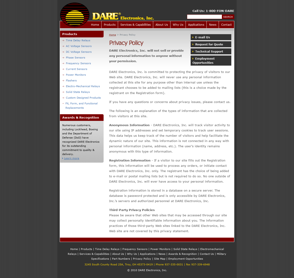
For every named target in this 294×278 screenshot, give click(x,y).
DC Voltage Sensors (77, 51)
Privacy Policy (142, 258)
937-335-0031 (174, 264)
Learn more (70, 158)
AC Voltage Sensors (77, 45)
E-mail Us (201, 37)
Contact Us (207, 253)
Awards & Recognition (182, 253)
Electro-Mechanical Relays (81, 86)
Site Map (159, 258)
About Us (161, 24)
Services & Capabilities (135, 24)
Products (110, 24)
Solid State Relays (76, 91)
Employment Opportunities (203, 60)
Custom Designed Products (81, 97)
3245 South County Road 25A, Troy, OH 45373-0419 (119, 264)
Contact (226, 24)
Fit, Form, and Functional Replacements (80, 105)
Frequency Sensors (76, 63)
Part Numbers (121, 258)
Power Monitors (74, 74)
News (212, 24)
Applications (196, 24)
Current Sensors (74, 68)
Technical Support (207, 51)
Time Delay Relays (76, 40)
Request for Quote (207, 44)
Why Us (178, 24)
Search (228, 16)
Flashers (69, 80)
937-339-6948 (200, 264)
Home (95, 24)
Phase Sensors (73, 57)
